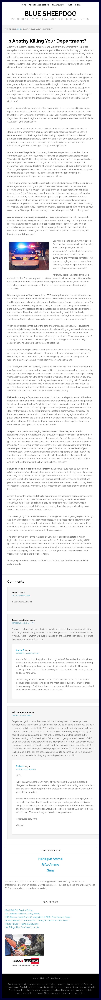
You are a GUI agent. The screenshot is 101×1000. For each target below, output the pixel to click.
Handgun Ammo (50, 859)
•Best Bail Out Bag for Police (18, 910)
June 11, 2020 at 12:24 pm (26, 769)
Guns (50, 870)
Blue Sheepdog (50, 13)
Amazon (79, 987)
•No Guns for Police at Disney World (22, 913)
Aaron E (20, 650)
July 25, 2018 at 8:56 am (21, 595)
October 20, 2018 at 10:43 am (27, 653)
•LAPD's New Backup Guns (57, 917)
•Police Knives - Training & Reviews (22, 924)
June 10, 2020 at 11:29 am (22, 715)
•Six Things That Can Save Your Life (22, 927)
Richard (20, 766)
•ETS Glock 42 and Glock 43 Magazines (24, 917)
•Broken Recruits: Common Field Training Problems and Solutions (36, 920)
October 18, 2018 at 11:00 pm (23, 623)
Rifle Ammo (50, 864)
